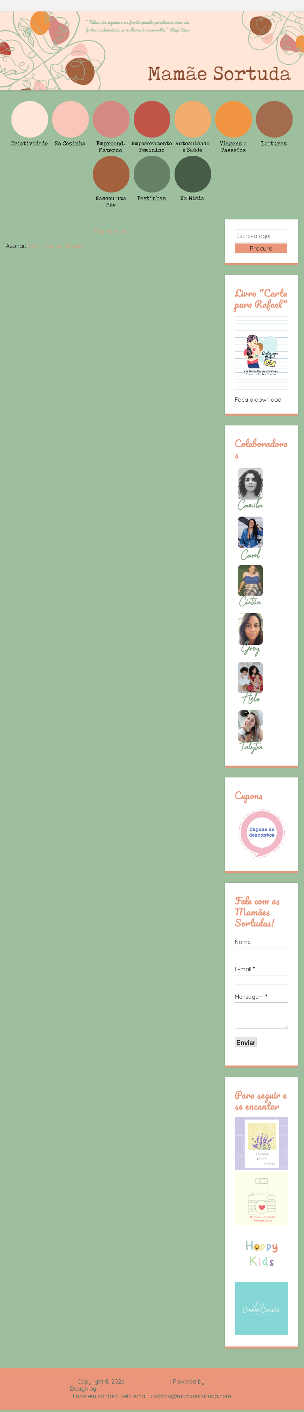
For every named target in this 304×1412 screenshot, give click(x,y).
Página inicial (111, 230)
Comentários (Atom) (55, 245)
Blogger (216, 1383)
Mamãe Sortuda (147, 1383)
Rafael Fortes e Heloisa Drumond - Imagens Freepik (166, 1390)
